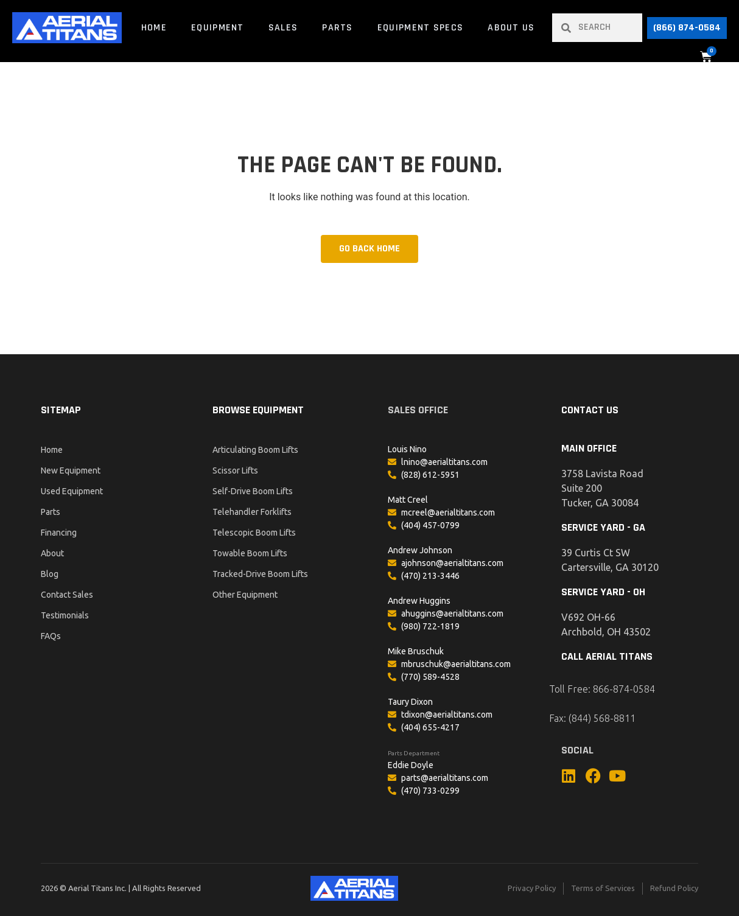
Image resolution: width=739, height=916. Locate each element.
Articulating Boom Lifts (255, 450)
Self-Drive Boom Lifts (252, 491)
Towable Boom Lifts (249, 553)
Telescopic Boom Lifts (254, 532)
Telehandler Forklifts (252, 512)
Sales (283, 27)
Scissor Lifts (235, 470)
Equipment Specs (420, 27)
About (52, 553)
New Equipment (70, 470)
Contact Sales (67, 595)
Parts (337, 27)
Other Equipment (245, 595)
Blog (49, 574)
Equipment (217, 27)
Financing (59, 532)
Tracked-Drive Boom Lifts (260, 574)
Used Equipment (72, 491)
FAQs (51, 636)
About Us (511, 27)
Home (154, 27)
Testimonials (65, 615)
